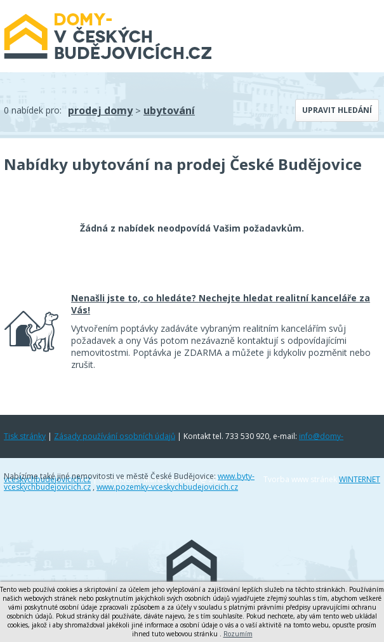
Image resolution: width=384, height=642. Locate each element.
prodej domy (100, 110)
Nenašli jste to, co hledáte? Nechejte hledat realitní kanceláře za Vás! (220, 304)
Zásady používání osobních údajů (114, 436)
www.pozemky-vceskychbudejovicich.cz (167, 487)
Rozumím (238, 633)
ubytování (169, 110)
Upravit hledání (337, 110)
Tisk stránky (25, 436)
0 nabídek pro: (33, 110)
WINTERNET (359, 479)
